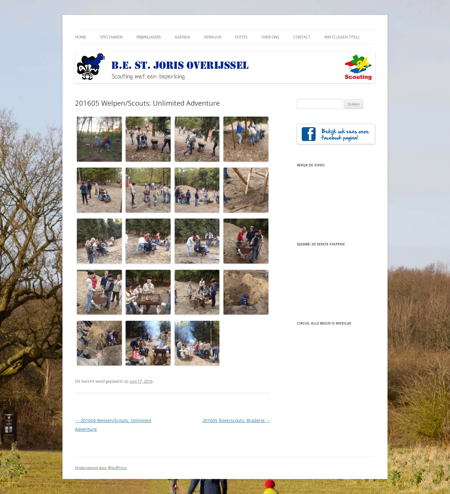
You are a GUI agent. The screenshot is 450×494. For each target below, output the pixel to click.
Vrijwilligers (148, 37)
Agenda (182, 37)
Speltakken (111, 37)
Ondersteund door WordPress (101, 467)
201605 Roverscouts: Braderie (236, 420)
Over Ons (270, 37)
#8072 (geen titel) (341, 37)
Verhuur (212, 37)
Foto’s (241, 37)
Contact (302, 37)
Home (80, 37)
